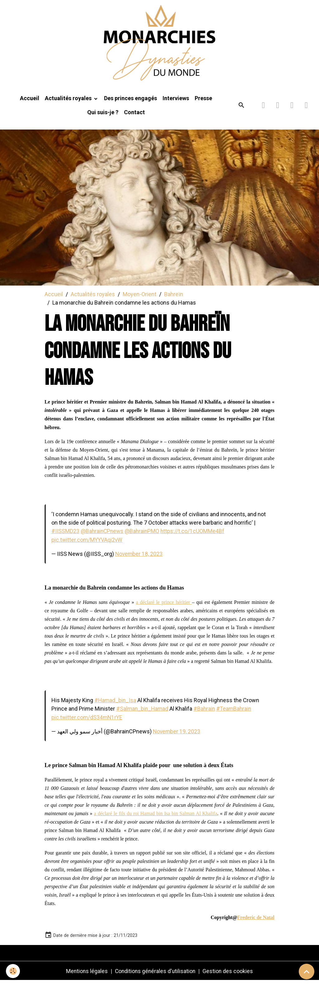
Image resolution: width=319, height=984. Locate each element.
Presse (203, 102)
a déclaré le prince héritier (164, 605)
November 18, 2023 (139, 557)
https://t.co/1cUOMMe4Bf (195, 534)
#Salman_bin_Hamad (143, 712)
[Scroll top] (306, 971)
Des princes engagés (130, 102)
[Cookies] (13, 971)
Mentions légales (86, 974)
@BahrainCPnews (103, 534)
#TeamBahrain (236, 712)
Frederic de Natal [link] (255, 920)
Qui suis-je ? (102, 116)
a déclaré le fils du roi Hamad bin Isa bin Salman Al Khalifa (155, 816)
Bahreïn (173, 297)
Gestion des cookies (229, 974)
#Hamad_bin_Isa (115, 703)
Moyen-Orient (139, 297)
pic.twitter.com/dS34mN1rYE (87, 720)
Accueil (29, 102)
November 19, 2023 (177, 734)
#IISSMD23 (65, 534)
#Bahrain (206, 712)
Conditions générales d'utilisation (155, 974)
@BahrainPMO (143, 534)
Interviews (176, 102)
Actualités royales (69, 102)
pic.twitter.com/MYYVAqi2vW (87, 543)
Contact (134, 116)
